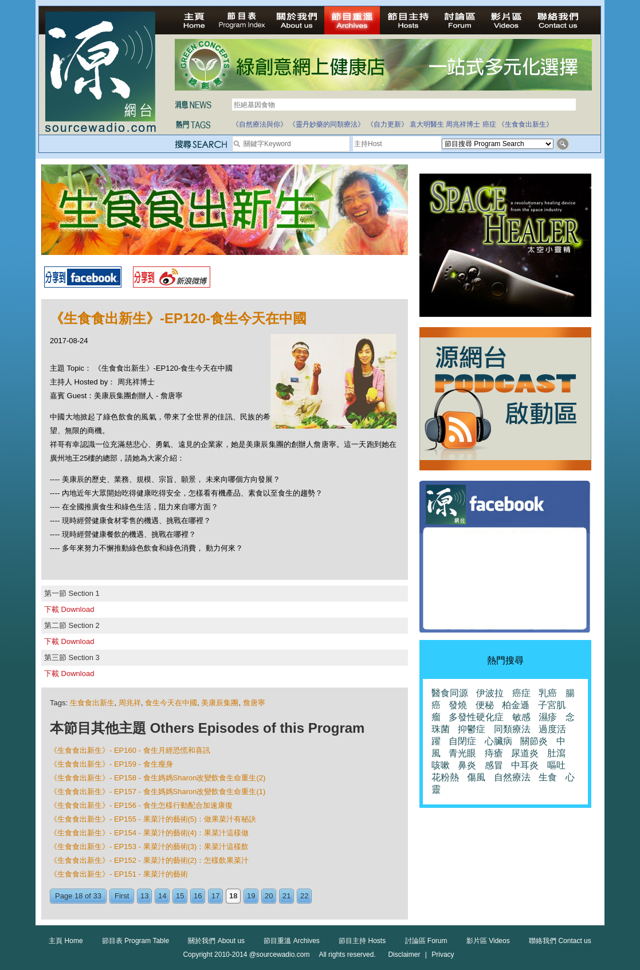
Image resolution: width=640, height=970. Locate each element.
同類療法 (512, 729)
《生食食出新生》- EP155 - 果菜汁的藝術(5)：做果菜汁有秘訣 (153, 819)
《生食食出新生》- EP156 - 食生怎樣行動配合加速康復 (141, 805)
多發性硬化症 (476, 717)
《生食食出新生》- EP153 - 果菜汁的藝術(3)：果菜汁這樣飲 (149, 846)
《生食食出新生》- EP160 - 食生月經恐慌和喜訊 (130, 750)
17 (215, 896)
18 (233, 896)
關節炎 (534, 741)
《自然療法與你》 (259, 124)
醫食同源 (449, 693)
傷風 (476, 777)
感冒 (494, 765)
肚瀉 (556, 753)
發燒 (458, 705)
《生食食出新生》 (525, 124)
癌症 (489, 124)
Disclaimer (404, 955)
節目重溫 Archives (291, 941)
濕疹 (548, 717)
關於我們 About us (216, 941)
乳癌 (548, 693)
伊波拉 (490, 693)
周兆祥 (130, 702)
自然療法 (512, 777)
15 (180, 896)
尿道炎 (525, 753)
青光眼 (462, 753)
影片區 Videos (488, 941)
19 (251, 896)
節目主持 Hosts (362, 941)
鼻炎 (467, 765)
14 (162, 896)
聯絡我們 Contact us (560, 941)
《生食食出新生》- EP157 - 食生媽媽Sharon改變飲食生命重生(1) (157, 791)
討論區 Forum (426, 941)
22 (304, 896)
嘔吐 (556, 765)
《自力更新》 (387, 124)
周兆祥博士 (463, 124)
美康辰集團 (219, 702)
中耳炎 (525, 765)
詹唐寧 (254, 702)
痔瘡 (494, 753)
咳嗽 (440, 765)
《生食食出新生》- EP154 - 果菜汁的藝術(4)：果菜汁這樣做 (149, 832)
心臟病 (498, 741)
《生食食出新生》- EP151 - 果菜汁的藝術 (119, 874)
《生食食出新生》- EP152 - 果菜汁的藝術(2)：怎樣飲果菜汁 (149, 860)
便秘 (485, 705)
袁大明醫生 (427, 124)
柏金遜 (515, 705)
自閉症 (462, 741)
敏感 (521, 717)
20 (269, 896)
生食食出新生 (92, 702)
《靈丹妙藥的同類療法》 (326, 124)
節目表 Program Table (135, 941)
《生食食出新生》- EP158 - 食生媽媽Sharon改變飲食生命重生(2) (157, 777)
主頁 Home (66, 941)
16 (198, 896)
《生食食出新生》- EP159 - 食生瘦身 (111, 764)
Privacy (442, 955)
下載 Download (69, 609)
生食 (548, 777)
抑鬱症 (471, 729)
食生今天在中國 (171, 702)
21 (286, 896)
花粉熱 (445, 777)
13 (144, 896)
